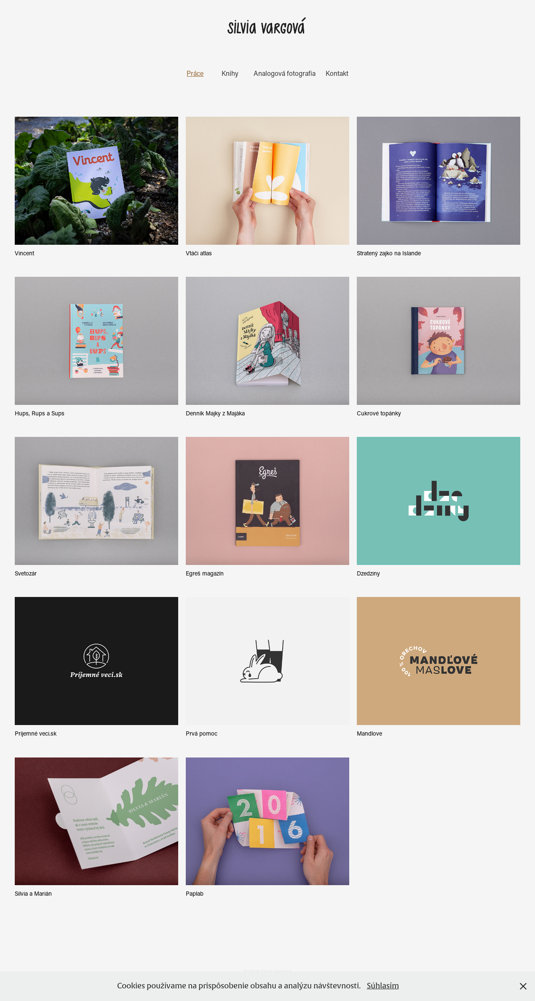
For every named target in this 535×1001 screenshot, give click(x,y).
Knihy (230, 73)
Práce (195, 73)
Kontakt (337, 73)
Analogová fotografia (285, 73)
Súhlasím (383, 986)
